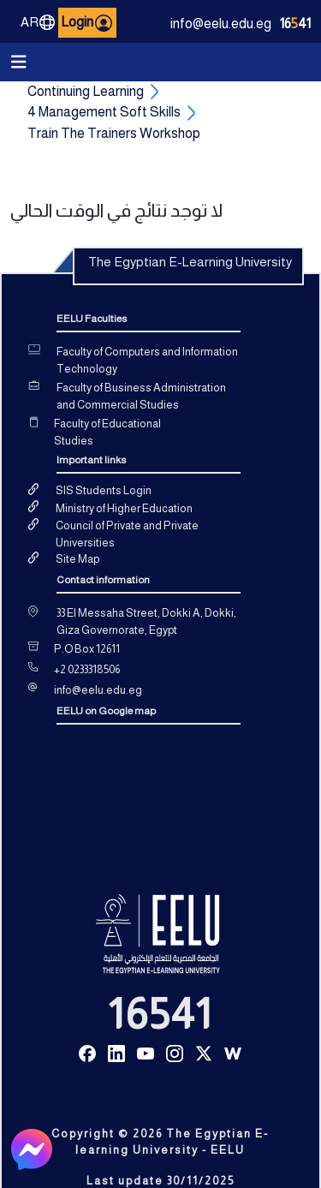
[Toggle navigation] (19, 62)
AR (38, 22)
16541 (160, 1014)
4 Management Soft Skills (104, 111)
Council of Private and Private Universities (127, 534)
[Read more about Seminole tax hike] (87, 1052)
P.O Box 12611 (87, 648)
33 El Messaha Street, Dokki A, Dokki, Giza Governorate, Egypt (146, 621)
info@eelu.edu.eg (220, 23)
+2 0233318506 (87, 669)
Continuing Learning (85, 91)
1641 (295, 23)
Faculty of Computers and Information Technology (147, 360)
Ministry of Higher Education (124, 508)
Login (86, 23)
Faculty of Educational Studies (107, 432)
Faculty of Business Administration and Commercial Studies (141, 396)
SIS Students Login (104, 490)
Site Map (77, 558)
